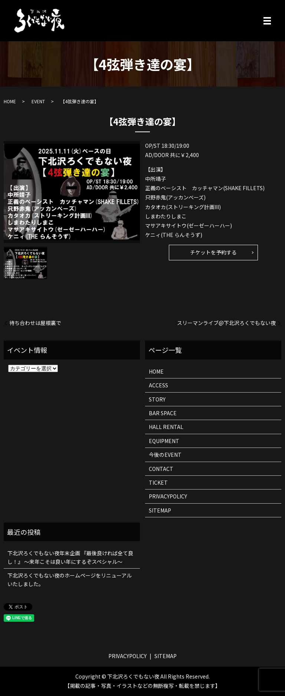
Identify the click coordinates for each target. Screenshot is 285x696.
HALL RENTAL (166, 426)
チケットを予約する (213, 252)
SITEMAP (160, 510)
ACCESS (158, 385)
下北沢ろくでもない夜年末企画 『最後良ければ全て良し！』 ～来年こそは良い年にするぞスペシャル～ (70, 557)
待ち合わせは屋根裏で (35, 322)
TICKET (158, 482)
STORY (157, 399)
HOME (10, 101)
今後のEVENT (165, 454)
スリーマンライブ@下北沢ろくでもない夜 (226, 322)
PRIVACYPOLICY (168, 496)
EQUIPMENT (164, 441)
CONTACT (161, 468)
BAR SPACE (163, 413)
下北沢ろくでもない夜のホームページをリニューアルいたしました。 (69, 579)
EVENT (38, 101)
